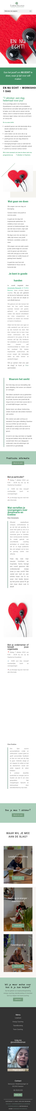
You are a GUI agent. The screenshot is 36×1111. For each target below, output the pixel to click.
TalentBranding (18, 1026)
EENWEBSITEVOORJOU (20, 1108)
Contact (18, 999)
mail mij (18, 1095)
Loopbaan (18, 1018)
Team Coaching (18, 1029)
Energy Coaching (18, 1022)
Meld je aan (18, 463)
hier (27, 365)
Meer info (18, 878)
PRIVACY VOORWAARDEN (14, 1104)
